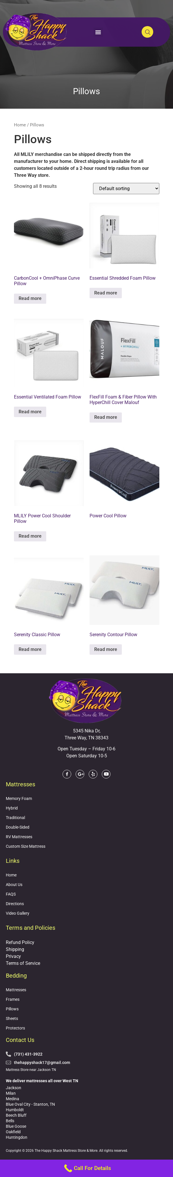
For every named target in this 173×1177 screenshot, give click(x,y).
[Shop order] (126, 188)
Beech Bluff (16, 1115)
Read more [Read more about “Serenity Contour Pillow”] (105, 649)
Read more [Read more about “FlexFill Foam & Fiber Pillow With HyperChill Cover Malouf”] (105, 417)
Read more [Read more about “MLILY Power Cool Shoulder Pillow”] (30, 536)
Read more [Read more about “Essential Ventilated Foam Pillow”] (30, 411)
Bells (10, 1120)
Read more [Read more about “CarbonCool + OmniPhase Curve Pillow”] (30, 298)
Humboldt (15, 1109)
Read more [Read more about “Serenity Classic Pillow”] (30, 649)
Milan (11, 1093)
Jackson (13, 1087)
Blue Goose (16, 1126)
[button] (98, 32)
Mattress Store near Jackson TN (31, 1070)
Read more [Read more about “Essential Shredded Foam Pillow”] (105, 293)
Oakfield (13, 1131)
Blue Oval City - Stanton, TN (30, 1104)
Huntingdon (16, 1137)
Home (20, 125)
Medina (12, 1098)
